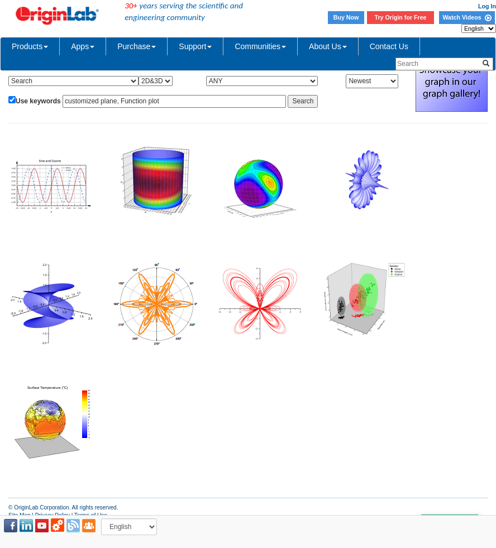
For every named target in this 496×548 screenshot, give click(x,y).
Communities (260, 46)
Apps (82, 46)
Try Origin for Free (401, 17)
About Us (328, 46)
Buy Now (346, 17)
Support (195, 46)
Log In (487, 6)
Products (30, 46)
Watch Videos (466, 17)
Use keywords (38, 101)
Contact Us (389, 46)
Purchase (136, 46)
